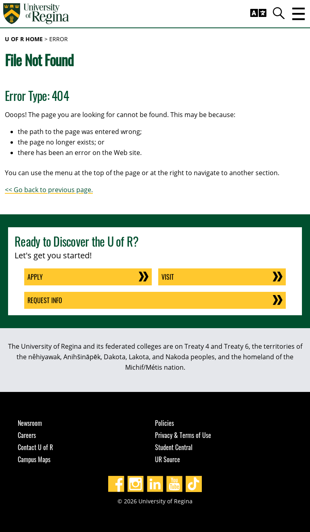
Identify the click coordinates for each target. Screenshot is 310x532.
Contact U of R (35, 447)
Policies (164, 423)
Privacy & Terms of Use (183, 435)
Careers (27, 435)
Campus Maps (34, 459)
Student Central (174, 447)
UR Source (167, 459)
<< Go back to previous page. (49, 189)
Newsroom (30, 423)
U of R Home (24, 39)
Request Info (44, 300)
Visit (167, 277)
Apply (35, 277)
